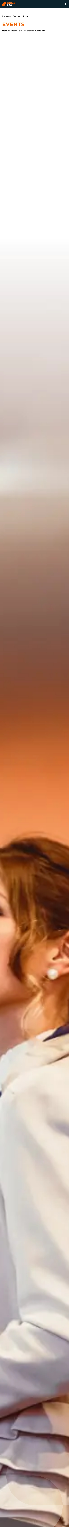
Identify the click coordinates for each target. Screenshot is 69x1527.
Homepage (6, 16)
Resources (16, 16)
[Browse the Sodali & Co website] (9, 4)
